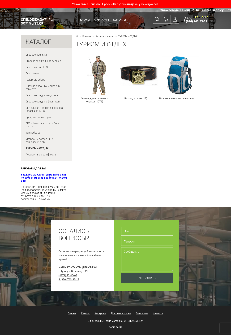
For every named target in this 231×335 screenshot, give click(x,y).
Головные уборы (36, 79)
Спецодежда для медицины (42, 95)
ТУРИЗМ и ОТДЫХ (37, 148)
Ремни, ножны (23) (135, 98)
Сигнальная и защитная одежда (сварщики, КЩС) (44, 109)
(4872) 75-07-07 (68, 275)
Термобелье (33, 132)
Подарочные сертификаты (41, 154)
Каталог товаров (105, 36)
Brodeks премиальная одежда (43, 60)
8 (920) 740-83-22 (195, 21)
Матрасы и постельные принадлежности (39, 140)
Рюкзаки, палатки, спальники (176, 98)
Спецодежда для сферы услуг (43, 101)
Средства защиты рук (38, 117)
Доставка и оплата (121, 313)
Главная (86, 36)
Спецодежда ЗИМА (37, 54)
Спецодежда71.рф (37, 21)
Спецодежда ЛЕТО (37, 67)
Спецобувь (32, 73)
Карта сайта (115, 327)
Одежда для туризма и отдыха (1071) (94, 100)
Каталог (85, 19)
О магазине (101, 19)
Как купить (100, 313)
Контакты (119, 19)
